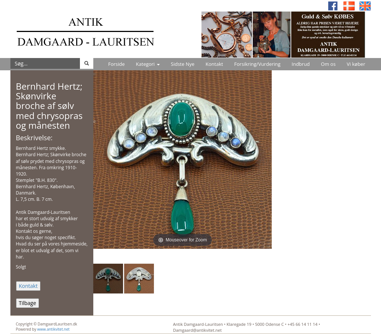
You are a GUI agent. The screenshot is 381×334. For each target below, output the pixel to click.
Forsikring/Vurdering (257, 64)
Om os (328, 64)
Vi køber (356, 64)
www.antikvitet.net (53, 329)
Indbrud (301, 64)
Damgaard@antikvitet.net (197, 330)
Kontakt (214, 64)
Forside (116, 64)
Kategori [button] (148, 64)
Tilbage (27, 302)
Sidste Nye (182, 64)
